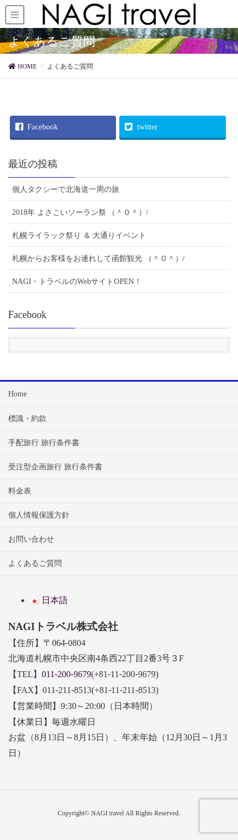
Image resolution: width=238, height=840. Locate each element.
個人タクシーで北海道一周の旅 (65, 189)
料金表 (19, 491)
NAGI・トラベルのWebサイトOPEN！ (77, 281)
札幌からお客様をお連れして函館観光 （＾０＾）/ (98, 258)
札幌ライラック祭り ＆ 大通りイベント (79, 235)
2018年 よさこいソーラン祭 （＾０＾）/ (80, 212)
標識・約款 (27, 419)
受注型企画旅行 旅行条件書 (55, 467)
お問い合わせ (31, 539)
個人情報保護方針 (38, 515)
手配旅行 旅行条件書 (43, 443)
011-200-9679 (66, 674)
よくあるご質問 (35, 563)
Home (17, 394)
